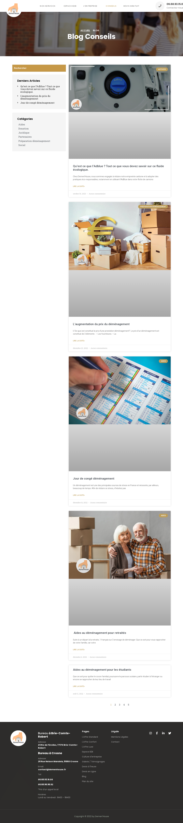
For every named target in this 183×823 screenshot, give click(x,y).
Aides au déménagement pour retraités (99, 633)
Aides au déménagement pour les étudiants (102, 669)
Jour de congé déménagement (93, 478)
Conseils (111, 6)
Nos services (47, 6)
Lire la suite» (79, 186)
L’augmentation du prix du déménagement (101, 324)
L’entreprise (90, 6)
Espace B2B (70, 6)
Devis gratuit (131, 6)
